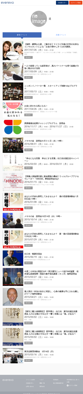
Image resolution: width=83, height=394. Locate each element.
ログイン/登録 (76, 3)
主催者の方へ (62, 3)
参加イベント (22, 35)
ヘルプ (41, 377)
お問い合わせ (30, 384)
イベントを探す (30, 377)
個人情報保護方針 (58, 380)
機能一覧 (42, 380)
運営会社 (42, 384)
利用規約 (55, 377)
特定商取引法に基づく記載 (73, 378)
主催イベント (61, 35)
